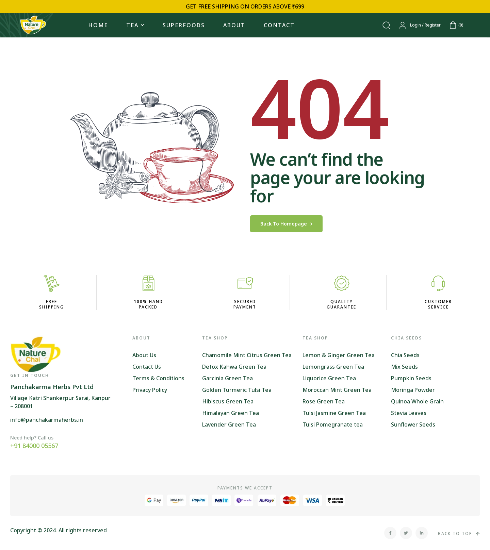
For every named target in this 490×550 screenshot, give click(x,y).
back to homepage (286, 223)
